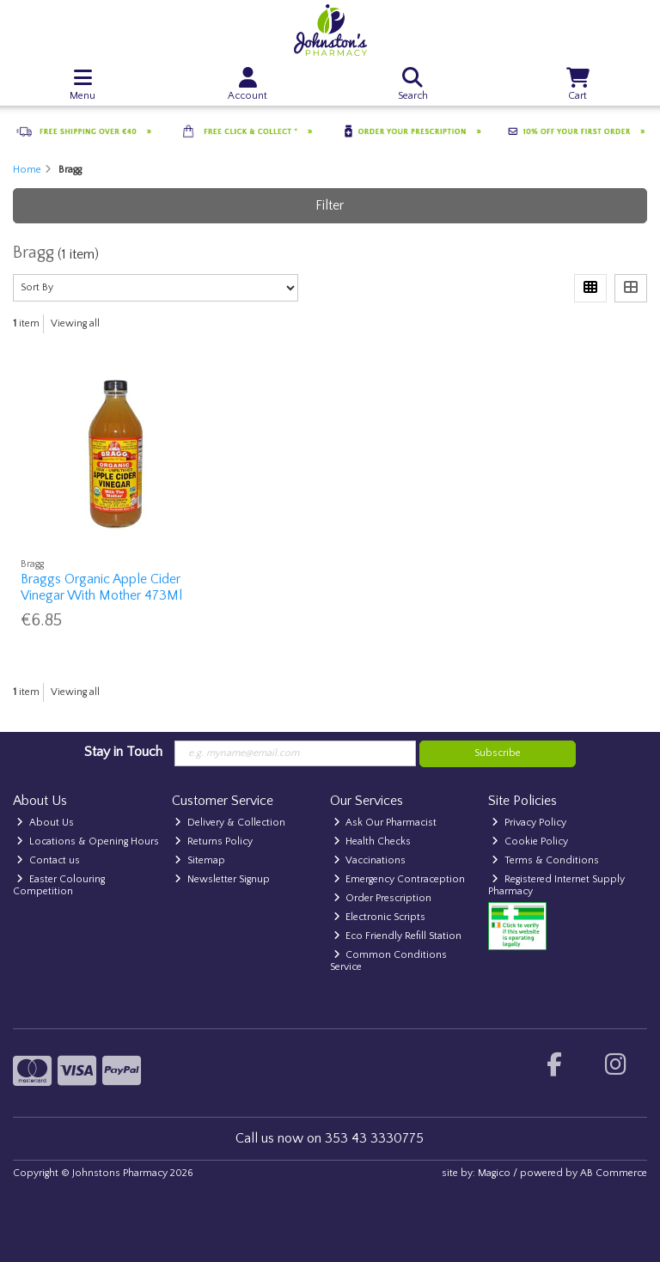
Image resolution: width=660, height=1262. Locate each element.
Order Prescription (382, 898)
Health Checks (372, 841)
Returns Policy (213, 841)
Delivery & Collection (229, 822)
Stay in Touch (123, 751)
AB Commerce (613, 1173)
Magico (494, 1173)
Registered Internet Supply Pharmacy (556, 885)
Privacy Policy (529, 822)
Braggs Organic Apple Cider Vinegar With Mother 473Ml (101, 587)
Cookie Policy (530, 841)
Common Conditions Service (389, 960)
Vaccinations (369, 860)
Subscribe (497, 753)
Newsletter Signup (222, 879)
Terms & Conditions (545, 860)
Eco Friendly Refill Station (397, 936)
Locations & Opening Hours (87, 841)
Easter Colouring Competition (59, 885)
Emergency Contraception (399, 879)
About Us (45, 822)
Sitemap (199, 860)
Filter (329, 205)
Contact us (48, 860)
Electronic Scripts (379, 917)
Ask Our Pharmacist (385, 822)
